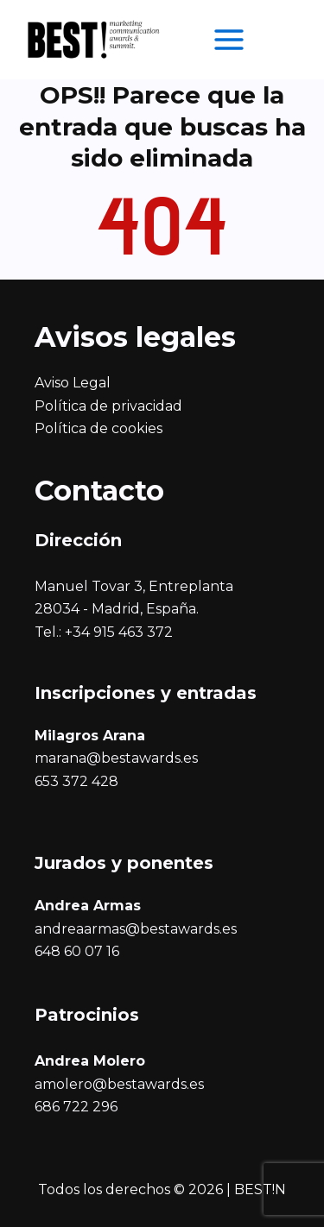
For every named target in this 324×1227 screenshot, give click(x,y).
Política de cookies (98, 428)
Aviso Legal (73, 382)
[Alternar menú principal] (229, 39)
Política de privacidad (108, 406)
